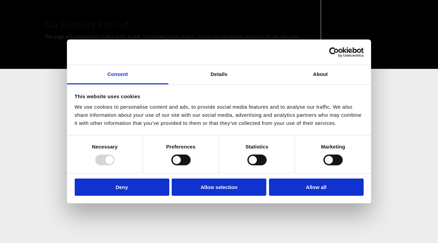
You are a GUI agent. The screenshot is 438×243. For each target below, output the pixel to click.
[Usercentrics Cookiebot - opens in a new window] (334, 52)
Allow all (316, 187)
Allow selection (218, 187)
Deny (122, 187)
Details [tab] (219, 74)
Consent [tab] (117, 74)
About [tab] (320, 74)
